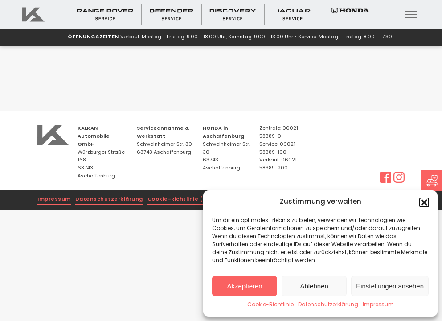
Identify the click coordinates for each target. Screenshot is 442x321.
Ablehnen (314, 286)
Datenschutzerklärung (328, 305)
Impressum (378, 305)
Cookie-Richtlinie (270, 305)
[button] (424, 202)
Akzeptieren (244, 286)
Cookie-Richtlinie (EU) (179, 199)
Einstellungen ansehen (390, 286)
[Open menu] (411, 14)
